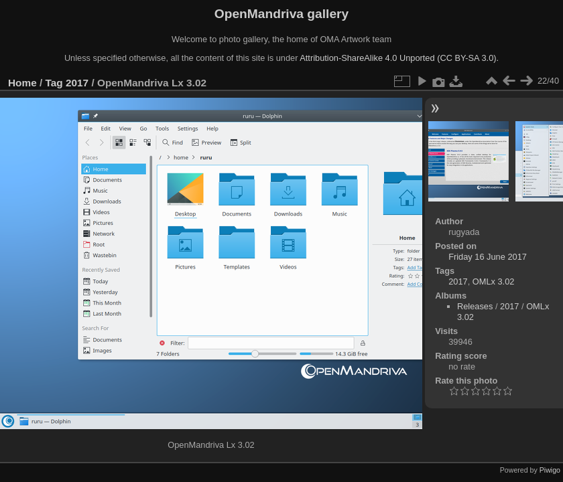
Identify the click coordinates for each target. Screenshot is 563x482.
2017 (77, 82)
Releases (475, 306)
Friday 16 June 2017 (487, 257)
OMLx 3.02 (494, 281)
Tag (54, 82)
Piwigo (550, 470)
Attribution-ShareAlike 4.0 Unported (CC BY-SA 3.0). (399, 58)
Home (22, 82)
